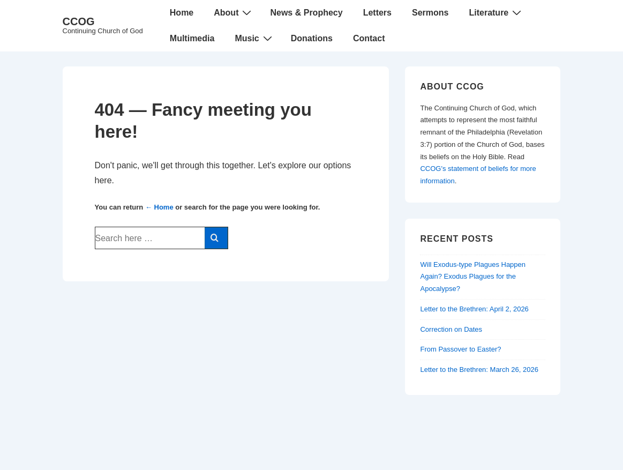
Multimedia (192, 38)
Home (181, 12)
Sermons (430, 12)
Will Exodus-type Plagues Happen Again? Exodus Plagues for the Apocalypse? (473, 276)
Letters (377, 12)
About (234, 12)
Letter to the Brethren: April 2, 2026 (474, 309)
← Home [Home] (159, 207)
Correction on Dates (451, 329)
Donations (312, 38)
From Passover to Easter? (460, 349)
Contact (369, 38)
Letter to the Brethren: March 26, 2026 (479, 369)
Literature (496, 12)
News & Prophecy (306, 12)
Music (254, 38)
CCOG (79, 21)
